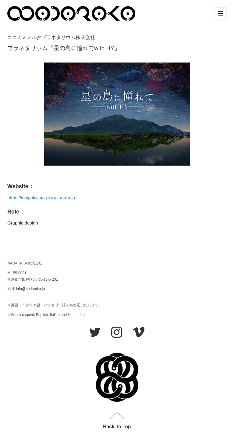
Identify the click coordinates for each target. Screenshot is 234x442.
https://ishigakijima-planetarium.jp (41, 197)
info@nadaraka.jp (30, 289)
